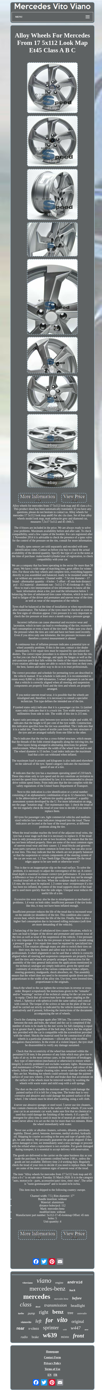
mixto (65, 1337)
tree (70, 1313)
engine (59, 1282)
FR (55, 1374)
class (25, 1304)
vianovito (26, 1322)
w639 (50, 1335)
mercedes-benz (47, 1288)
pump (31, 1313)
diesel (37, 1307)
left (38, 1321)
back (72, 1290)
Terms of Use (52, 1369)
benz (58, 1312)
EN (49, 1374)
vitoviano (27, 1282)
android (74, 1282)
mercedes (36, 1296)
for (49, 1320)
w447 (76, 1327)
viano (44, 1280)
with (65, 1329)
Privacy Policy (52, 1363)
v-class (33, 1328)
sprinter (51, 1327)
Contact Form (52, 1357)
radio (24, 1337)
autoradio (82, 1313)
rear (20, 1328)
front (78, 1336)
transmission (55, 1305)
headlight (78, 1305)
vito (62, 1320)
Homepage (52, 1351)
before (77, 1298)
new (86, 1329)
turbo (21, 1313)
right (43, 1312)
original (78, 1321)
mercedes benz (61, 1298)
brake (35, 1337)
